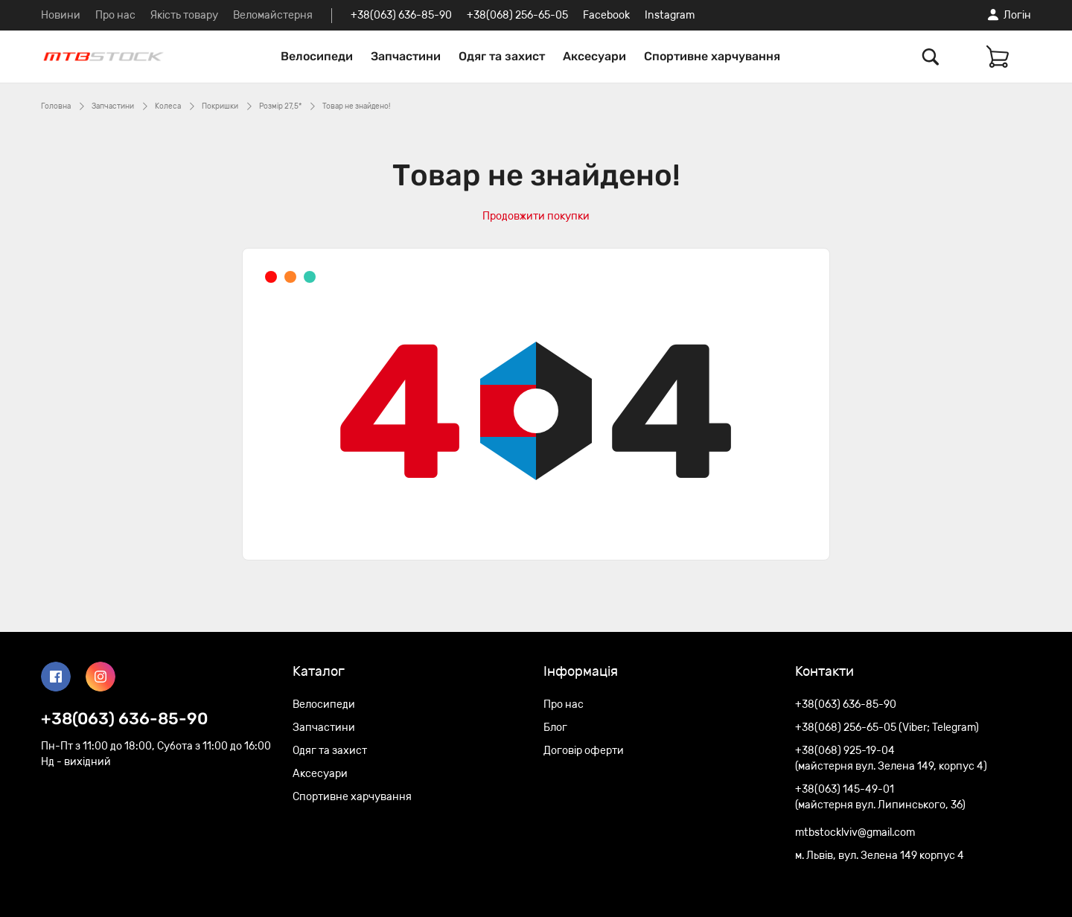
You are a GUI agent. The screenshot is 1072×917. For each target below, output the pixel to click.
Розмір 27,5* (280, 106)
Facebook (606, 15)
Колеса (168, 106)
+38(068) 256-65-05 (517, 15)
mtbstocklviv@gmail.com (855, 832)
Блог (555, 727)
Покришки (220, 106)
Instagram (670, 15)
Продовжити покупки (536, 216)
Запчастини (406, 56)
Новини (60, 15)
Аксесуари (594, 56)
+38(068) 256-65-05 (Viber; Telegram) (887, 727)
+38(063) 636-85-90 (401, 15)
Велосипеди (317, 56)
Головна (56, 106)
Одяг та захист (502, 56)
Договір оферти (583, 750)
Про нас (115, 15)
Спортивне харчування (712, 56)
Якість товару (184, 15)
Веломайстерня (273, 15)
